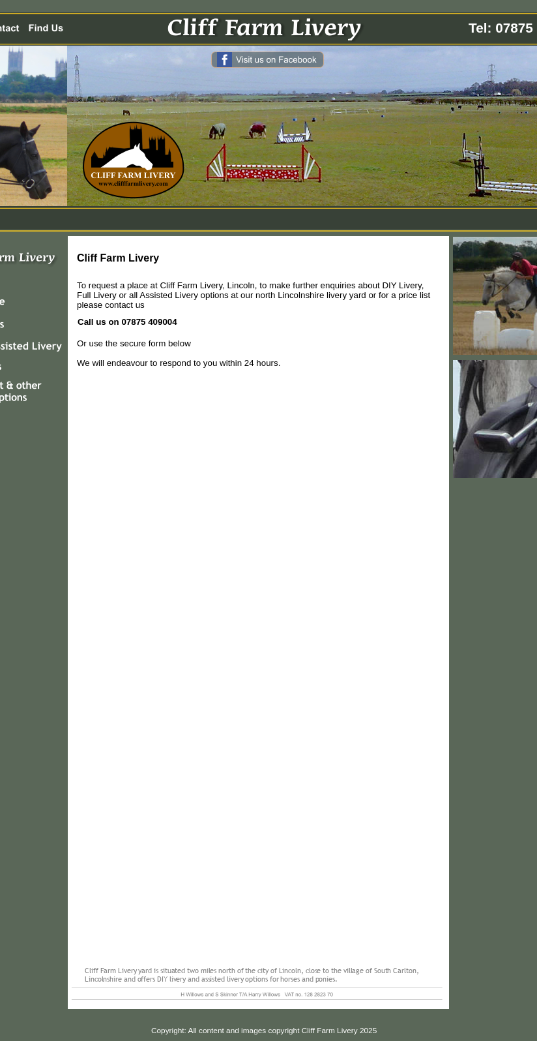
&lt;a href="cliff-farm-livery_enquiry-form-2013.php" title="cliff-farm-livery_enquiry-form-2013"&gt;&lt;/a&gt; (257, 666)
